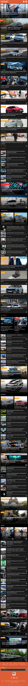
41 (26, 207)
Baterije (2, 5)
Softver (3, 455)
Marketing (12, 682)
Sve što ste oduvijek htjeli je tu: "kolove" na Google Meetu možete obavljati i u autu (14, 643)
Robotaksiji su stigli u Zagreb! (13, 554)
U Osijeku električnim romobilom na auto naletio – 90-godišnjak (13, 143)
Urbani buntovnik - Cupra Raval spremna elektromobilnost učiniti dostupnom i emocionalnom (15, 542)
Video (2, 78)
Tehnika (2, 92)
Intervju (3, 258)
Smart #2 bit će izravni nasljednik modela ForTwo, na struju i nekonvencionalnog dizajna (13, 129)
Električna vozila (4, 184)
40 (26, 74)
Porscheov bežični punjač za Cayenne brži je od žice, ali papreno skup (13, 190)
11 (26, 117)
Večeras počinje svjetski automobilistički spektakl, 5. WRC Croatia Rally (13, 518)
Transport (3, 301)
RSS (2, 680)
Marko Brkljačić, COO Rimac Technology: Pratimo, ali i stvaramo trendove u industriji (13, 266)
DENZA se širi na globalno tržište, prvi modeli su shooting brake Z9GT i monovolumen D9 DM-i (13, 505)
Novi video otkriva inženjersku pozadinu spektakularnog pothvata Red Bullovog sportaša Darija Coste (16, 348)
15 (26, 145)
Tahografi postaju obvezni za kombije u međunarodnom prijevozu (11, 656)
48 (26, 583)
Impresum (24, 680)
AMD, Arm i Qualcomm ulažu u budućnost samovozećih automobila (11, 374)
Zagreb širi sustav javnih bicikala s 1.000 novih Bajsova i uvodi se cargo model (12, 203)
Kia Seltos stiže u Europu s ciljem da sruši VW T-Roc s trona (13, 295)
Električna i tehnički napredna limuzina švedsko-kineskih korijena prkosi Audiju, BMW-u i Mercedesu (16, 177)
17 (26, 89)
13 (26, 312)
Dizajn (2, 381)
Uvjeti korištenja (7, 680)
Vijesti (2, 35)
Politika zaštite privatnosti (16, 680)
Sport (2, 442)
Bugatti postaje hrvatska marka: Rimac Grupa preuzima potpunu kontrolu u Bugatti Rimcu (13, 72)
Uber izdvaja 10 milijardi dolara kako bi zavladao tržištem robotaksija (12, 309)
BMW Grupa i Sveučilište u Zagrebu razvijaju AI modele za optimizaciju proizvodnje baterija (14, 13)
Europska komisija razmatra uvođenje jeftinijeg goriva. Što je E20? (13, 100)
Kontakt (16, 682)
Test (1, 20)
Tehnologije (3, 368)
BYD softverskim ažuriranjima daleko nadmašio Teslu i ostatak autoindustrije (13, 461)
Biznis (2, 319)
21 (26, 103)
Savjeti (2, 624)
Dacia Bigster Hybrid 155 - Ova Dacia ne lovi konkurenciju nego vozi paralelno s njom (11, 28)
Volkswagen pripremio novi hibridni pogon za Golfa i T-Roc (13, 43)
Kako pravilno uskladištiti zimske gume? (11, 631)
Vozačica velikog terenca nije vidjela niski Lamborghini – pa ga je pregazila (14, 86)
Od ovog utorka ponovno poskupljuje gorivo (12, 617)
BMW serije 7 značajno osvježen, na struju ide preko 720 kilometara (14, 58)
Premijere (3, 106)
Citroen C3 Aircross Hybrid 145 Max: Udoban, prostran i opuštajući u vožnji (20, 219)
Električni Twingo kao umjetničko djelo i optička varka (13, 387)
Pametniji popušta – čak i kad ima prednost (15, 232)
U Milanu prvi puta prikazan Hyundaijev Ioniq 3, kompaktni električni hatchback (12, 114)
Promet (2, 135)
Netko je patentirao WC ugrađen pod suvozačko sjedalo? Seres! (14, 280)
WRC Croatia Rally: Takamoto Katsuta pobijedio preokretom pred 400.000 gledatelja (13, 448)
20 (26, 358)
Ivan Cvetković (3, 30)
